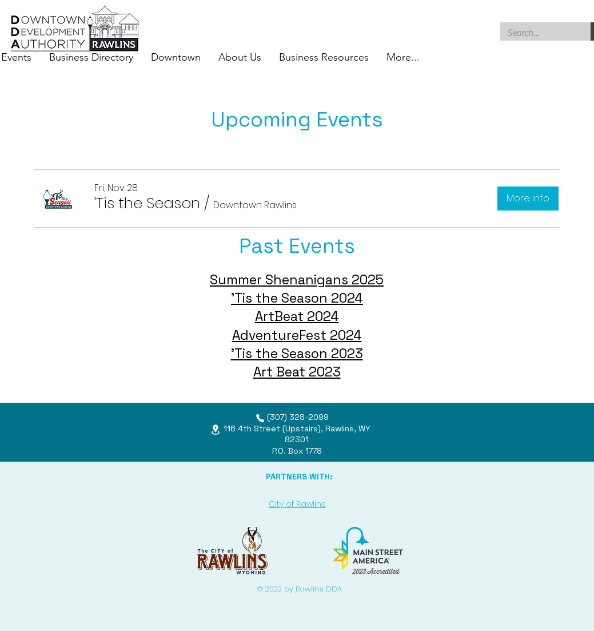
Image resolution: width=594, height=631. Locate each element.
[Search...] (537, 33)
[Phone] (260, 418)
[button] (147, 203)
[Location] (215, 429)
